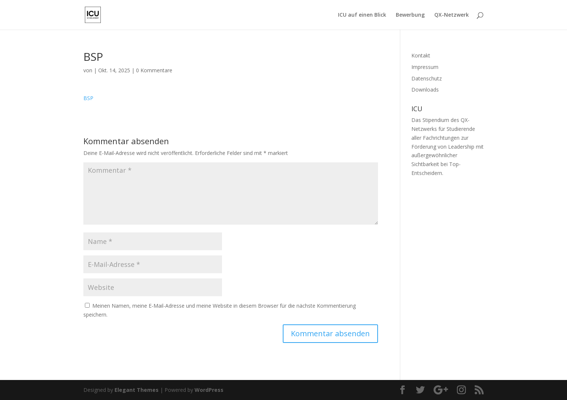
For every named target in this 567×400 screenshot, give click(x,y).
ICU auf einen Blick (362, 15)
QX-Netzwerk (451, 15)
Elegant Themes (137, 389)
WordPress (209, 389)
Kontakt (420, 55)
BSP (88, 98)
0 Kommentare (154, 70)
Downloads (425, 89)
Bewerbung (410, 15)
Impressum (424, 66)
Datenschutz (426, 78)
